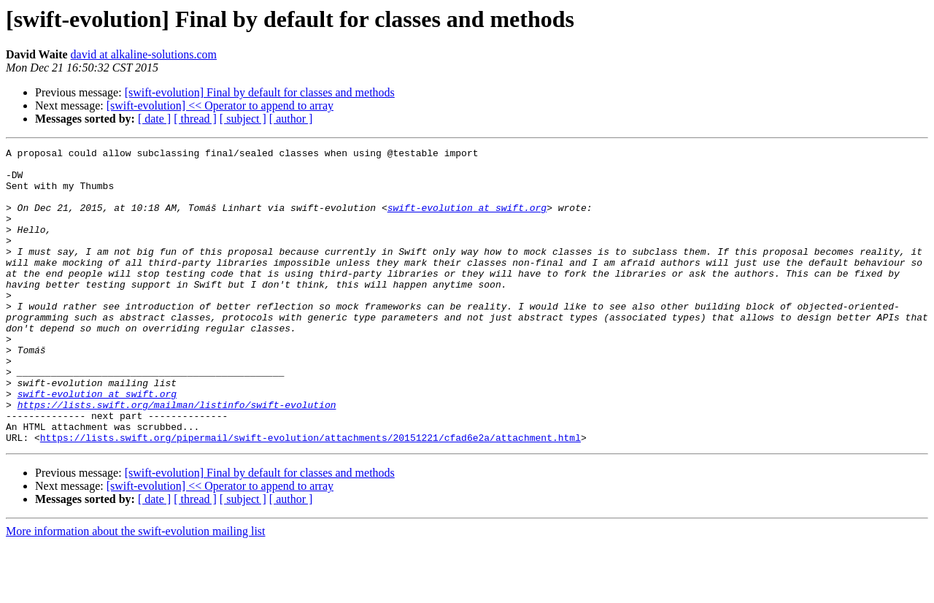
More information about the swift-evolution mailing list (136, 590)
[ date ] (154, 118)
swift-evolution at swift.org (467, 220)
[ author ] (291, 118)
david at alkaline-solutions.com (144, 54)
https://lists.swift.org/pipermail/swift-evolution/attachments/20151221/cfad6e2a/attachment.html (310, 496)
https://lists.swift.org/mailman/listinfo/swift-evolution (177, 457)
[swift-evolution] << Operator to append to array (220, 105)
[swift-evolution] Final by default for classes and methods (260, 92)
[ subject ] (243, 118)
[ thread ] (195, 118)
